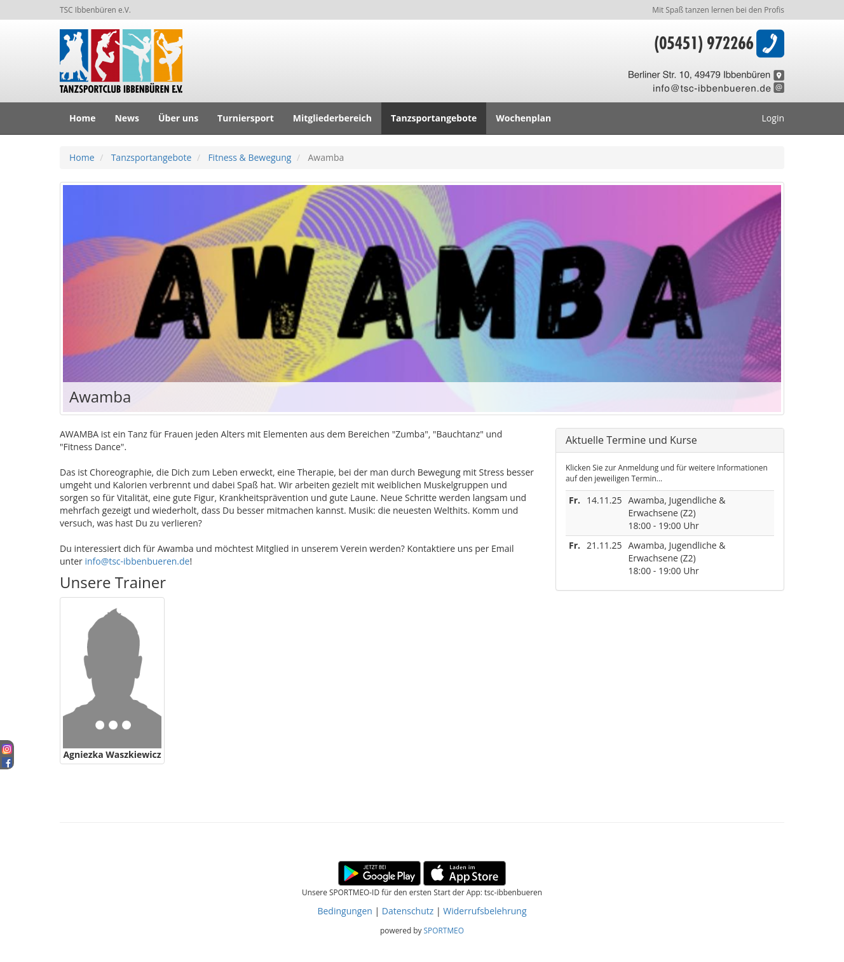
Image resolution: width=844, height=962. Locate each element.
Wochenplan (523, 118)
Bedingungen (344, 911)
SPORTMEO (444, 930)
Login (773, 118)
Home (82, 118)
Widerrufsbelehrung (484, 911)
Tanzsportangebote (434, 118)
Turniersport (245, 118)
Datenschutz (407, 911)
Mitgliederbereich (332, 118)
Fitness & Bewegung (249, 157)
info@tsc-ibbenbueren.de (137, 561)
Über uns (178, 118)
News (126, 118)
